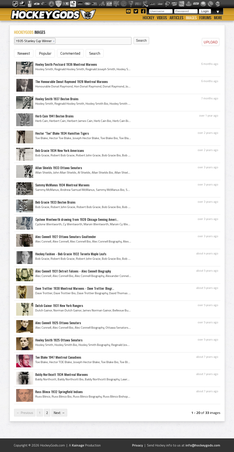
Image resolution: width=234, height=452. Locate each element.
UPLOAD (211, 42)
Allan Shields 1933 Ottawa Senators (58, 167)
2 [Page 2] (47, 412)
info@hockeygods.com (202, 445)
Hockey (148, 17)
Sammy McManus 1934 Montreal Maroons (62, 184)
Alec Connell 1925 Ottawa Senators (58, 322)
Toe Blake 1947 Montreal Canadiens (58, 357)
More (218, 17)
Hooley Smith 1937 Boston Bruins (56, 98)
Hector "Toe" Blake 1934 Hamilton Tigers (62, 133)
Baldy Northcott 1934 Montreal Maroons (61, 374)
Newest (23, 53)
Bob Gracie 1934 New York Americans (59, 150)
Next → (59, 412)
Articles (176, 17)
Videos (162, 17)
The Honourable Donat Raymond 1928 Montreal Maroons (71, 81)
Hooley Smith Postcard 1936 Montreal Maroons (66, 64)
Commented (70, 53)
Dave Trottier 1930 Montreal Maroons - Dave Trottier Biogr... (74, 288)
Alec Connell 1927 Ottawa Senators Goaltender (65, 236)
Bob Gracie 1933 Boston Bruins (55, 202)
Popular (45, 53)
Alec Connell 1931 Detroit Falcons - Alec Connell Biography (73, 271)
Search (94, 53)
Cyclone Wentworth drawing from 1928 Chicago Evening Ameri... (76, 219)
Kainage (78, 445)
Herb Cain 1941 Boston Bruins (54, 115)
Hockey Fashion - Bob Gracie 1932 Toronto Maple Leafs (70, 253)
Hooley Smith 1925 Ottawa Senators (59, 339)
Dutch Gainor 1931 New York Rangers (59, 305)
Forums (205, 17)
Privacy (137, 445)
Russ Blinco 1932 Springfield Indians (59, 391)
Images (191, 17)
